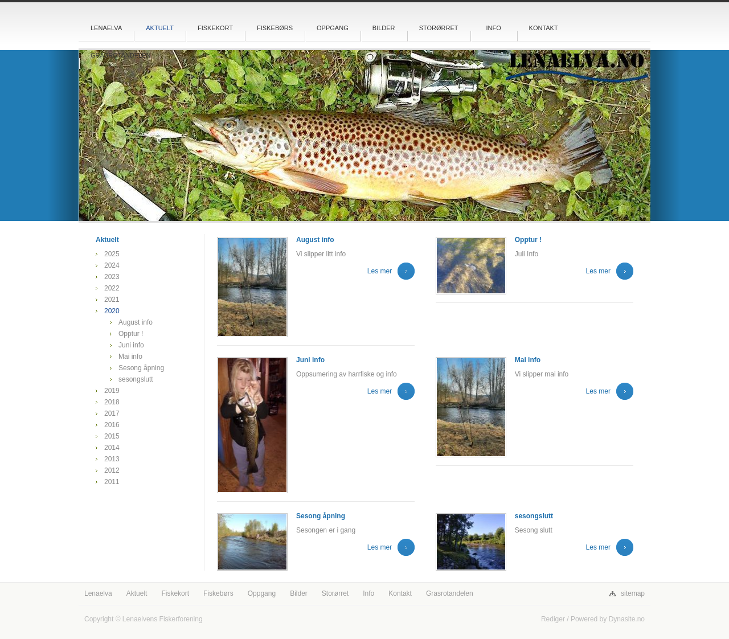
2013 (112, 459)
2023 (112, 277)
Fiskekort (215, 27)
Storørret (438, 27)
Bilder (383, 27)
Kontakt (543, 27)
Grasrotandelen (121, 55)
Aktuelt (160, 27)
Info (493, 27)
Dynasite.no (627, 619)
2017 (112, 413)
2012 (112, 470)
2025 (112, 254)
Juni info (131, 345)
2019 (112, 391)
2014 (112, 448)
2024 (112, 265)
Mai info (130, 357)
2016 (112, 425)
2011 (112, 482)
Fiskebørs (275, 27)
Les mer (379, 271)
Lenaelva (106, 27)
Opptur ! (130, 334)
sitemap (633, 593)
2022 (112, 288)
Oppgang (333, 27)
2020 (112, 311)
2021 (112, 300)
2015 (112, 436)
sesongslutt (135, 379)
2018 (112, 402)
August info (135, 322)
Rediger (553, 619)
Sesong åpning (141, 368)
